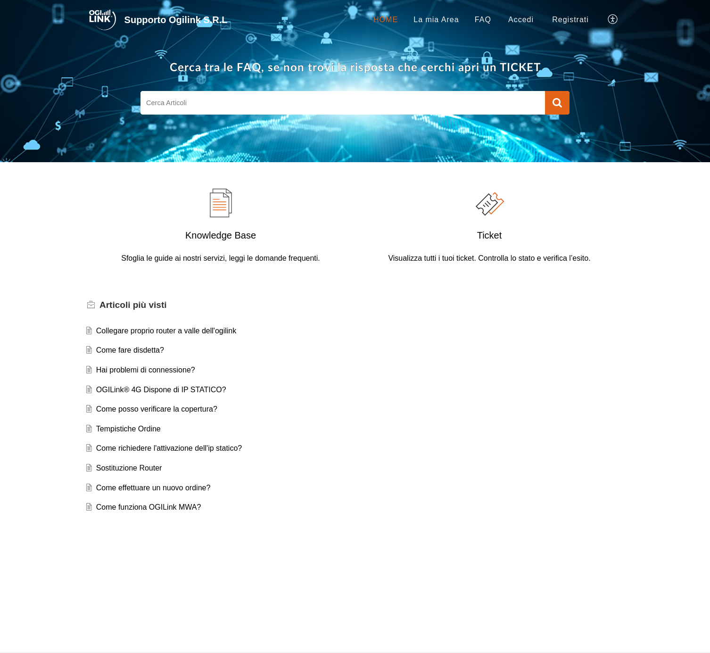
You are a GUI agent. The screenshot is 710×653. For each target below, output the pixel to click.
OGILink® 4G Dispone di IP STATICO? (161, 390)
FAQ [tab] (483, 20)
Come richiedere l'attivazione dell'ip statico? (169, 448)
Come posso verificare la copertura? (156, 409)
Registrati (570, 20)
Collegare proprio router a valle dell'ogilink (166, 331)
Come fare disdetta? (130, 350)
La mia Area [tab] (436, 20)
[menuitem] (521, 20)
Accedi (521, 20)
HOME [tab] (385, 20)
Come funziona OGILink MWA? (148, 507)
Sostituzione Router (129, 468)
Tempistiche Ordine (128, 429)
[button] (613, 20)
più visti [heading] (133, 305)
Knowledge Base (220, 235)
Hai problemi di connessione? (145, 370)
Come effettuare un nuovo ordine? (153, 488)
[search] (342, 103)
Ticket (489, 235)
